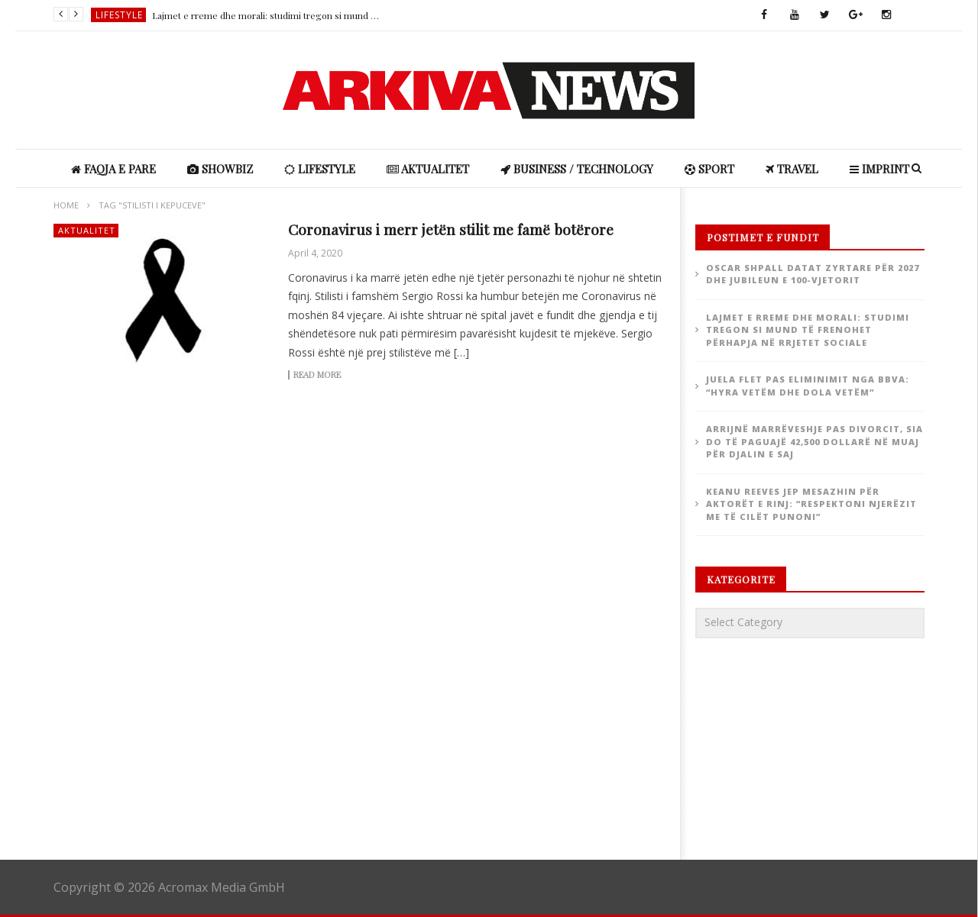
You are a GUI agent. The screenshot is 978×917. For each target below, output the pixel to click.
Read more (317, 374)
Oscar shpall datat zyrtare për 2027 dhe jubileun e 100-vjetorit (812, 274)
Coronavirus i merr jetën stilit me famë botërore (451, 229)
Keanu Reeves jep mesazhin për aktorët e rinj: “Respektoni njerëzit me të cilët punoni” (811, 504)
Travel (792, 168)
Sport (709, 168)
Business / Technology (576, 168)
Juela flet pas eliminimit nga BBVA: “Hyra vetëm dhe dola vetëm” (807, 385)
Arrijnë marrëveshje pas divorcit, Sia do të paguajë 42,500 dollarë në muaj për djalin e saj (814, 441)
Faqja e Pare (113, 168)
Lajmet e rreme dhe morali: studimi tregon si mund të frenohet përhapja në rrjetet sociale (266, 15)
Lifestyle (119, 14)
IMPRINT (879, 168)
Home (66, 205)
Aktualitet (428, 168)
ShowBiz (220, 168)
